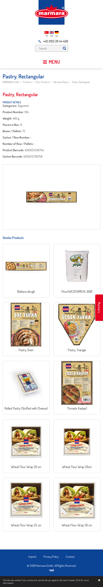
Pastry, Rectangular (81, 82)
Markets (99, 307)
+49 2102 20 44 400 (53, 41)
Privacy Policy (51, 556)
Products (27, 82)
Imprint (32, 556)
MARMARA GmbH (11, 82)
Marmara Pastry (60, 82)
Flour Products (42, 82)
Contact (70, 556)
